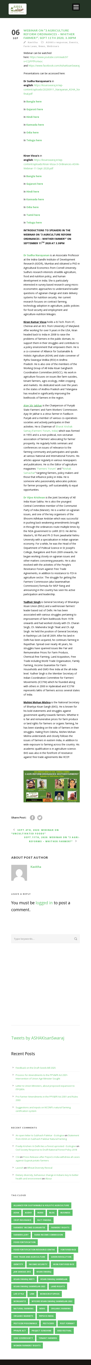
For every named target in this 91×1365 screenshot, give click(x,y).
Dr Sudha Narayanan (36, 255)
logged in (44, 903)
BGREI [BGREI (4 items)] (40, 1212)
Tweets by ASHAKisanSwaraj (37, 1038)
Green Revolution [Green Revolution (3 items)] (61, 1256)
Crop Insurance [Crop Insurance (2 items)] (22, 1220)
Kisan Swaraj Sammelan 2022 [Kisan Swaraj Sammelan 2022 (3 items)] (29, 1286)
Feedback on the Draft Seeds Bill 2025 (36, 1067)
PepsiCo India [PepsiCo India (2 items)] (46, 1316)
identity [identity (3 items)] (18, 1264)
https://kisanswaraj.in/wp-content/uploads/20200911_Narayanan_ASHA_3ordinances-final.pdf (57, 89)
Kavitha (33, 42)
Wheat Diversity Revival (39, 1167)
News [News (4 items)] (42, 1308)
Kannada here (35, 124)
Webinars (53, 46)
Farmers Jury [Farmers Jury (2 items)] (21, 1234)
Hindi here (32, 117)
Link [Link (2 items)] (32, 1293)
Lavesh (19, 1167)
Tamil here (33, 215)
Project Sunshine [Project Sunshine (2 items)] (41, 1330)
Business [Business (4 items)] (65, 1212)
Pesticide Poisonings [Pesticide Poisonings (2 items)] (25, 1323)
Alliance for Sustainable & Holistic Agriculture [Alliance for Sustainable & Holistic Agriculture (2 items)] (41, 1205)
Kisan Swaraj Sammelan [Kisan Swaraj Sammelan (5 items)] (53, 1279)
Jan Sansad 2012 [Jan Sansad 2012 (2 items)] (22, 1271)
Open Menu (76, 7)
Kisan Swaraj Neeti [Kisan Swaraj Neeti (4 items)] (24, 1279)
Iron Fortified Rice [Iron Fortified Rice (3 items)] (63, 1264)
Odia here (32, 132)
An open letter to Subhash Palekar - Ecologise (40, 1135)
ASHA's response (57, 42)
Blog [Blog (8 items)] (52, 1212)
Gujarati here (34, 109)
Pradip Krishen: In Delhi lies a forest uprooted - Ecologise (46, 1146)
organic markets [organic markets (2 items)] (23, 1316)
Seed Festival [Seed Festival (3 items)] (64, 1330)
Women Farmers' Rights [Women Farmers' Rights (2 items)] (27, 1345)
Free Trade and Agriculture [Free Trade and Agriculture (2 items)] (29, 1256)
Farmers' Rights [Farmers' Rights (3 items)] (60, 1227)
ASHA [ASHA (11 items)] (16, 1212)
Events (73, 42)
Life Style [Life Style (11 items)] (19, 1293)
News (41, 46)
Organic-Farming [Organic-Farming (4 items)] (61, 1308)
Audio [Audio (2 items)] (28, 1212)
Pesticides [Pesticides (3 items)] (48, 1323)
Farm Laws (30, 46)
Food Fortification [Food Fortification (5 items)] (24, 1242)
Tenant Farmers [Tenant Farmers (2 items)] (48, 1338)
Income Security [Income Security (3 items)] (38, 1264)
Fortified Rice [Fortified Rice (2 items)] (68, 1249)
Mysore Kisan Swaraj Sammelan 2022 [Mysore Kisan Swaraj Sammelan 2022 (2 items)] (52, 1301)
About (48, 1178)
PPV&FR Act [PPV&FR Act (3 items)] (20, 1330)
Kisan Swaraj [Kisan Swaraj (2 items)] (44, 1271)
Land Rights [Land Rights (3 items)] (58, 1286)
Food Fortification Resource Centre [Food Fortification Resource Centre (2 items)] (34, 1249)
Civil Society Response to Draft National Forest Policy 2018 (46, 1149)
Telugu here (34, 140)
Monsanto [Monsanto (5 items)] (20, 1301)
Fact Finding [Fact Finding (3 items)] (44, 1220)
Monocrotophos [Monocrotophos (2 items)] (50, 1293)
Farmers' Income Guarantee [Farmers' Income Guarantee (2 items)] (29, 1227)
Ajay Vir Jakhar (33, 405)
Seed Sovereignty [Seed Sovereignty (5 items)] (23, 1338)
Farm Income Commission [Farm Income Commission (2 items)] (48, 1234)
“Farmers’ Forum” (46, 468)
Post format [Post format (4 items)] (67, 1323)
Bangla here (34, 101)
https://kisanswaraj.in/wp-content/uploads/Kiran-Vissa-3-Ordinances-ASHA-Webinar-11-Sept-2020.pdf (52, 164)
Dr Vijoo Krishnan (34, 497)
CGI (17, 1157)
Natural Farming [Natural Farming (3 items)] (24, 1308)
